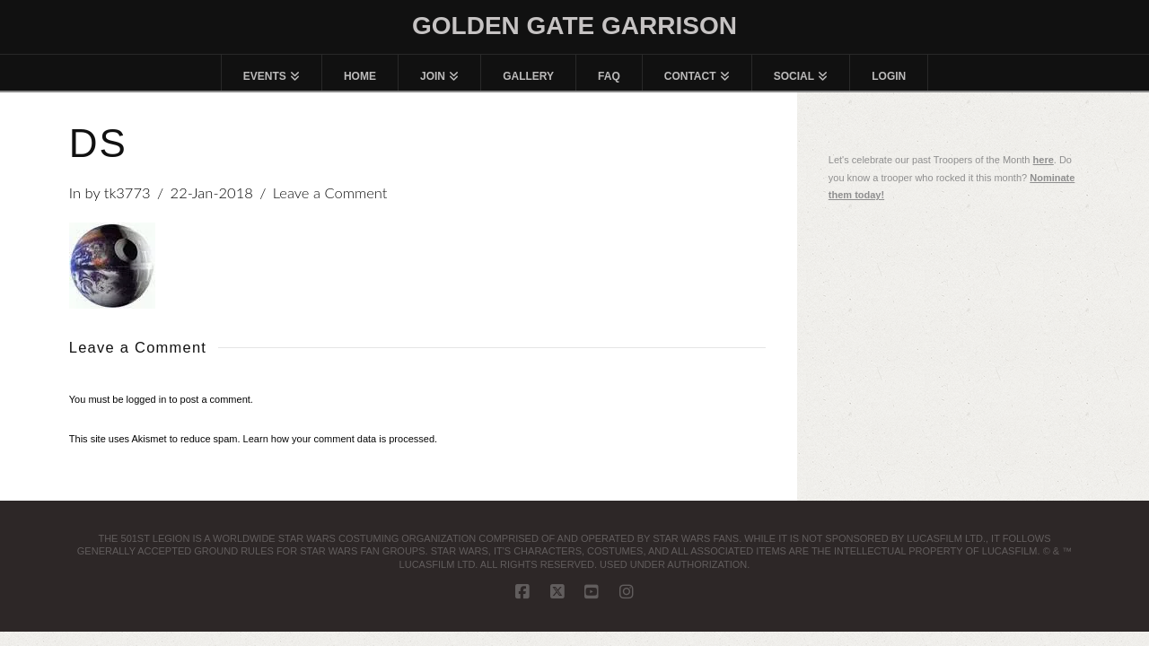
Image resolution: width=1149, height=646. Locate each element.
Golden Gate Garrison (574, 26)
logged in (147, 399)
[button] (112, 266)
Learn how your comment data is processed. (340, 438)
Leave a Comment (330, 193)
